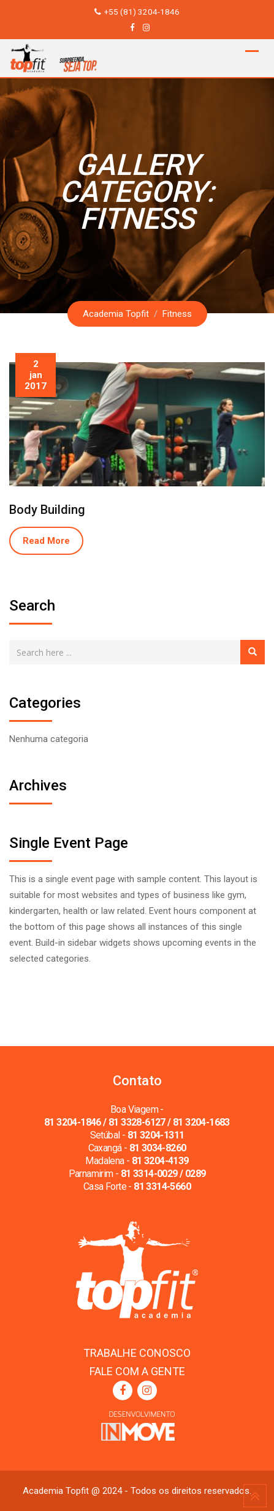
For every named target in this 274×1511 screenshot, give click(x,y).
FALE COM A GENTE (137, 1371)
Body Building (47, 509)
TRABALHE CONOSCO (137, 1352)
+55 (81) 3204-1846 (142, 12)
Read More (46, 540)
